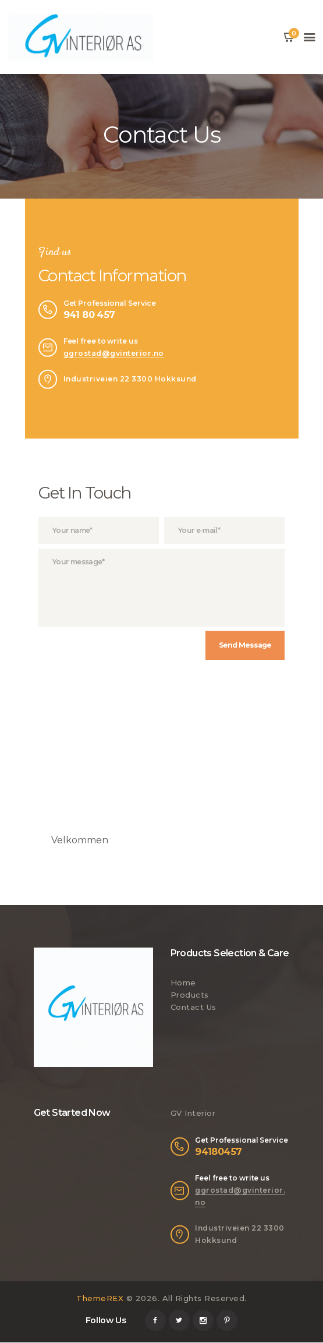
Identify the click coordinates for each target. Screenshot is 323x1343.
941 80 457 (89, 314)
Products (190, 995)
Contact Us (193, 1007)
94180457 (218, 1152)
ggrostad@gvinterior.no (113, 353)
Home (183, 983)
